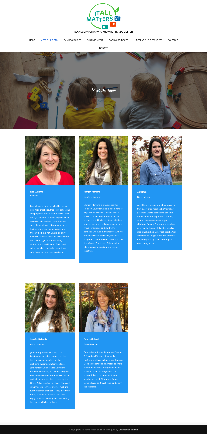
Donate (103, 48)
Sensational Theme (128, 429)
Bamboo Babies (72, 40)
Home (32, 40)
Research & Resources (149, 40)
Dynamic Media (95, 40)
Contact (173, 40)
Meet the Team (49, 40)
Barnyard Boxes (118, 40)
